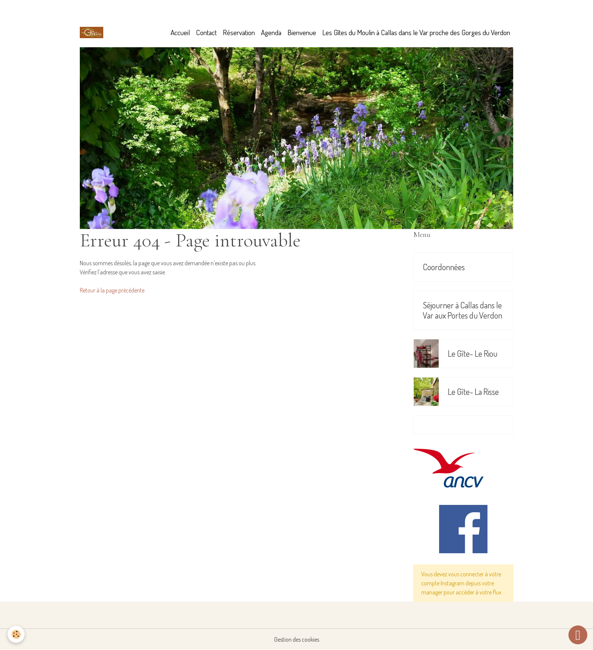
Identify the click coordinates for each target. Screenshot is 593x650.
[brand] (93, 32)
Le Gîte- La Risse (473, 392)
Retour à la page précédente (112, 290)
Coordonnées (444, 267)
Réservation (239, 32)
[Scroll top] (577, 634)
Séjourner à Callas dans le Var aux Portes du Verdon (462, 310)
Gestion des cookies (296, 639)
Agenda (271, 32)
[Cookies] (16, 634)
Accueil (180, 32)
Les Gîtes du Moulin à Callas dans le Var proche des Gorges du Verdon (416, 32)
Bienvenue (301, 32)
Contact (206, 32)
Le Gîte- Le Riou (472, 353)
